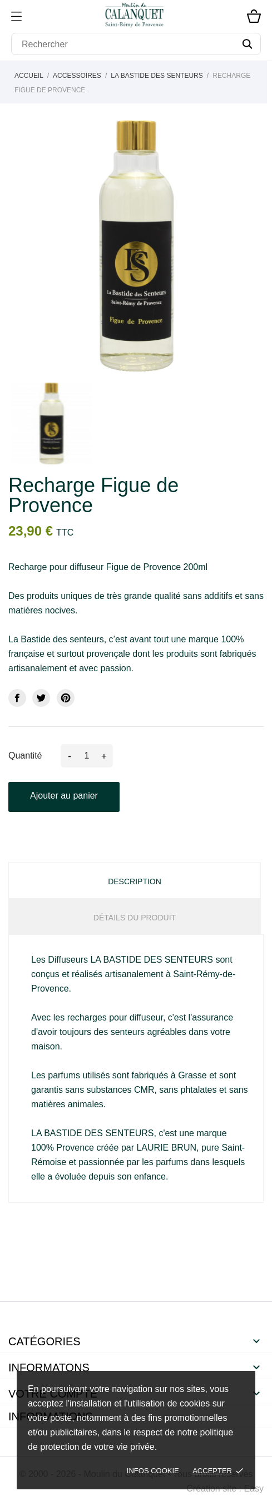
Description (134, 881)
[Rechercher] (136, 44)
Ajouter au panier (64, 795)
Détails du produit (134, 917)
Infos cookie (153, 1471)
